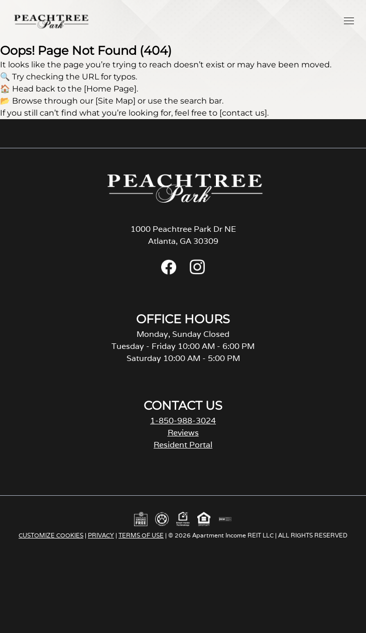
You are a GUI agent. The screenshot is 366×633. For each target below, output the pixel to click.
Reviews (183, 432)
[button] (349, 21)
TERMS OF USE (141, 535)
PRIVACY (101, 535)
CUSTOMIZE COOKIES (51, 535)
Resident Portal (183, 444)
